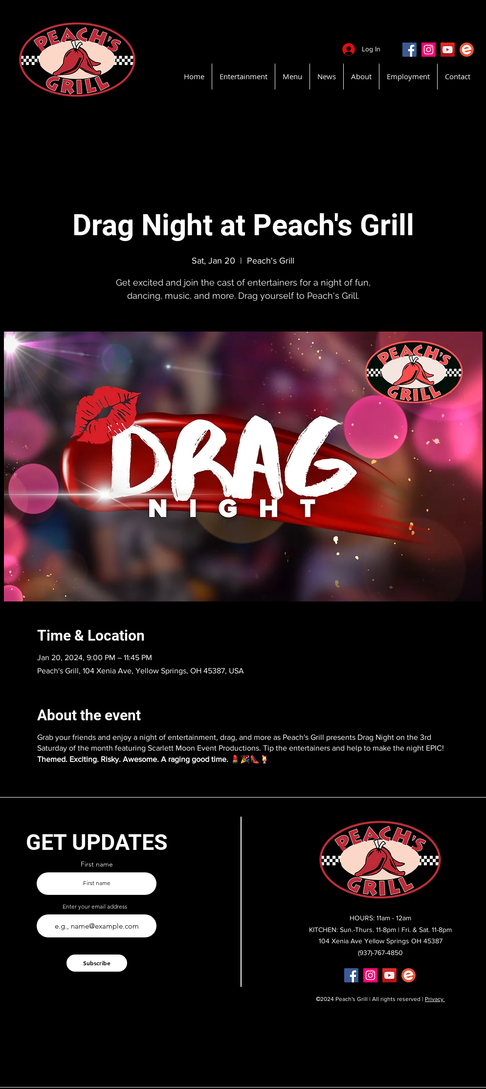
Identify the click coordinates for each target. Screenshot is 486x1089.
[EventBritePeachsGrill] (467, 50)
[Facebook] (409, 50)
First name (97, 864)
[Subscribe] (96, 963)
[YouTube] (448, 50)
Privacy (435, 999)
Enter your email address (95, 907)
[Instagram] (428, 50)
